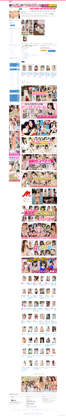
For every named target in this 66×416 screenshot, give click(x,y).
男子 (14, 81)
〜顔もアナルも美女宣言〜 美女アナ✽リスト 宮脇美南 (36, 368)
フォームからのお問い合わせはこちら (47, 402)
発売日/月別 (23, 58)
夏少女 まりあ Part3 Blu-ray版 (42, 309)
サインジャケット (14, 76)
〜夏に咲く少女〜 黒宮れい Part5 (48, 297)
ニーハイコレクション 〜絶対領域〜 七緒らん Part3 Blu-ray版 (42, 322)
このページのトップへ (62, 415)
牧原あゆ (54, 8)
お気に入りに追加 (43, 50)
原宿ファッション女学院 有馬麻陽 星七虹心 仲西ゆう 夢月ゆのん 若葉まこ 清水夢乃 (36, 74)
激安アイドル (14, 67)
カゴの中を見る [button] (13, 25)
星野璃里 (48, 8)
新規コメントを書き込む (26, 82)
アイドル (22, 50)
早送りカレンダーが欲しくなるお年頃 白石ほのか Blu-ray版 (42, 297)
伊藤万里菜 (41, 8)
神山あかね (11, 38)
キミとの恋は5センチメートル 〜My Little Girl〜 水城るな (48, 322)
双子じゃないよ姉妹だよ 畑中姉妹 (48, 284)
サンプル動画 (31, 8)
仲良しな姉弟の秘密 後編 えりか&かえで (48, 309)
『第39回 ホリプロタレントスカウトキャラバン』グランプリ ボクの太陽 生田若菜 (24, 369)
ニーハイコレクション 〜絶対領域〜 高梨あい (42, 284)
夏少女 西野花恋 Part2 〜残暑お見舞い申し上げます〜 (54, 284)
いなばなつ (51, 8)
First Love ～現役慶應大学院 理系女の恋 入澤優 (48, 345)
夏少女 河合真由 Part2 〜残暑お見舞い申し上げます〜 (54, 322)
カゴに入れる (52, 50)
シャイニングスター (13, 47)
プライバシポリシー (35, 412)
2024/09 (26, 58)
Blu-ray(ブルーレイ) (14, 74)
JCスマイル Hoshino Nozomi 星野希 (24, 322)
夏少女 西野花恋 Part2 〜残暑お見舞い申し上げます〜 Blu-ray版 (36, 310)
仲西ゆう (27, 57)
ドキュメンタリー (14, 85)
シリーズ (14, 78)
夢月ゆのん (15, 100)
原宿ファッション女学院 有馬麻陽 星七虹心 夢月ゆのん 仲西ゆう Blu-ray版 (30, 74)
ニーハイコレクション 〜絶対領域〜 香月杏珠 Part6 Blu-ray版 (30, 297)
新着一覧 (14, 65)
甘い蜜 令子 (23, 344)
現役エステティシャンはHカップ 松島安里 (47, 334)
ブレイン (11, 49)
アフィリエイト (29, 412)
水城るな (11, 34)
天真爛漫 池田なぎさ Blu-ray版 (30, 309)
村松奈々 (45, 8)
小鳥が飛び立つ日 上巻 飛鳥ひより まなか (30, 284)
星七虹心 (27, 56)
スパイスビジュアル (13, 54)
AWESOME (12, 51)
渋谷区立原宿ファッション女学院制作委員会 (15, 91)
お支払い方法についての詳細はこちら (15, 404)
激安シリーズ (14, 83)
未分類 (14, 60)
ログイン (54, 1)
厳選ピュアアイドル (36, 8)
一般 (14, 87)
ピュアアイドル (14, 72)
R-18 (14, 102)
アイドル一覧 (23, 56)
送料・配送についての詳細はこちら (31, 407)
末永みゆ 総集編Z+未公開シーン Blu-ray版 (36, 284)
